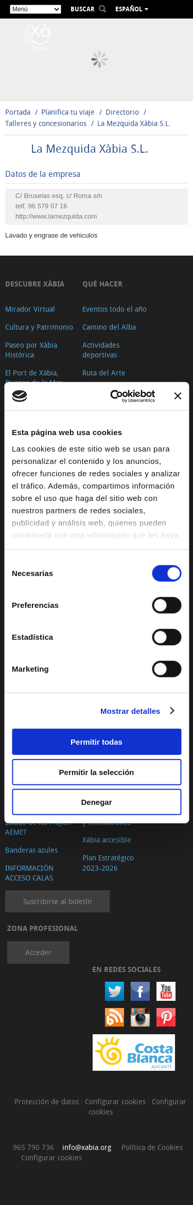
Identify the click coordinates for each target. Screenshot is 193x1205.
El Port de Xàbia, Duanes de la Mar (33, 378)
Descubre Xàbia (34, 284)
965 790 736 (33, 1147)
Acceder (38, 952)
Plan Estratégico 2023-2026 (108, 863)
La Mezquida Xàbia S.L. (134, 123)
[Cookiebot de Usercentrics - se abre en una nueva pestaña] (115, 396)
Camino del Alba (109, 327)
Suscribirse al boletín (57, 901)
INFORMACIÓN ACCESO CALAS (29, 873)
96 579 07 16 (47, 206)
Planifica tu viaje (68, 112)
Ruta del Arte (104, 372)
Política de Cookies (152, 1147)
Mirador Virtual (30, 309)
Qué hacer (102, 284)
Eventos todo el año (114, 309)
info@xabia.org (86, 1147)
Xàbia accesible (106, 839)
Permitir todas (96, 742)
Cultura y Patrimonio (39, 327)
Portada (17, 112)
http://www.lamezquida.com (56, 216)
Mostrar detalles (130, 710)
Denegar (96, 802)
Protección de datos (47, 1101)
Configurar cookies (116, 1101)
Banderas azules (31, 850)
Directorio (123, 112)
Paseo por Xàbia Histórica (31, 350)
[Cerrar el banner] (177, 396)
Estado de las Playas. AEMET (38, 827)
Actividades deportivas (100, 350)
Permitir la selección (96, 771)
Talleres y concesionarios (47, 123)
